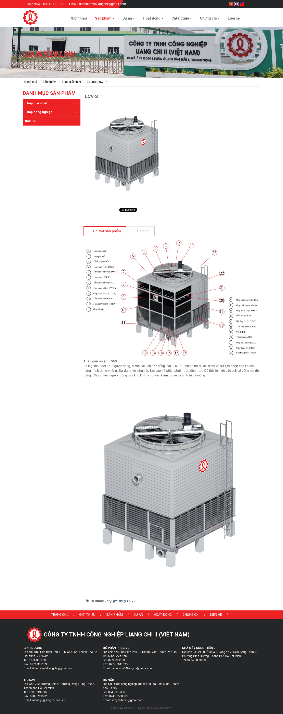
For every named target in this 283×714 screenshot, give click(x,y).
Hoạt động (163, 615)
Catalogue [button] (181, 19)
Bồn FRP (31, 121)
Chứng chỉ (191, 615)
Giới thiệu (87, 615)
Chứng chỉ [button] (210, 19)
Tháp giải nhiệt (36, 103)
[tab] (104, 231)
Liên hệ (216, 615)
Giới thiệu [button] (79, 18)
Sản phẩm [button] (104, 19)
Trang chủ (59, 615)
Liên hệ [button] (234, 18)
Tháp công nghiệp (38, 112)
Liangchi (140, 708)
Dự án (138, 615)
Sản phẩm (114, 615)
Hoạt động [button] (153, 19)
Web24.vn (165, 708)
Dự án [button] (129, 19)
